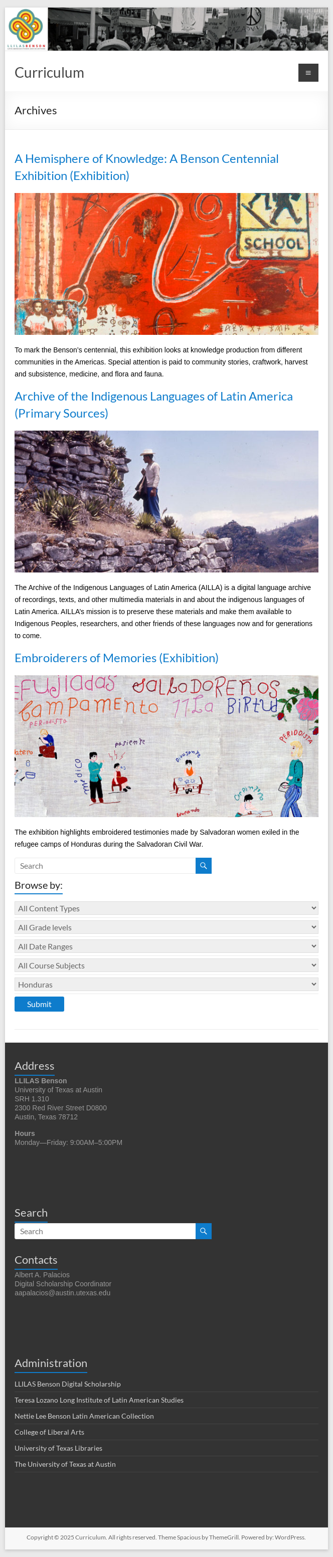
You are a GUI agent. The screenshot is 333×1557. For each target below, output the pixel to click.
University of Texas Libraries (58, 1448)
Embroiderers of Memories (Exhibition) (117, 657)
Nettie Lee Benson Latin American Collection (84, 1416)
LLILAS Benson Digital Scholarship (68, 1384)
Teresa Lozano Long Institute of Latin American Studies (99, 1400)
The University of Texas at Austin (65, 1464)
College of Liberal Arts (49, 1432)
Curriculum (49, 72)
